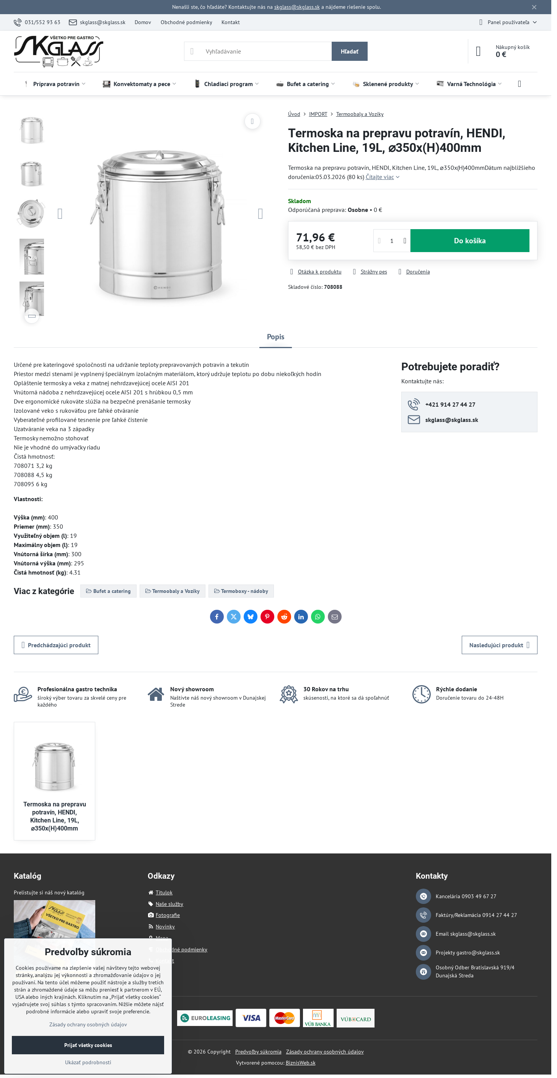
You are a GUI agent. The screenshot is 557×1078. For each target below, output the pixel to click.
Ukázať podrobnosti (88, 1062)
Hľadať (349, 51)
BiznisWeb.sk (301, 1062)
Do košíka (470, 241)
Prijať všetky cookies (88, 1045)
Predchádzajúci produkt (56, 645)
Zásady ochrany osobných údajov (325, 1051)
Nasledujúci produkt (499, 645)
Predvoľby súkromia (258, 1051)
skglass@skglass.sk (297, 6)
